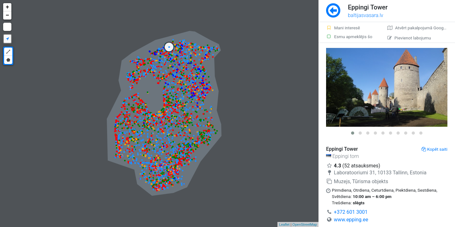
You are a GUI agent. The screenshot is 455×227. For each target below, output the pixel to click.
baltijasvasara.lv (365, 15)
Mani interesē (343, 27)
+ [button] (7, 7)
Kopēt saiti (434, 149)
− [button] (7, 15)
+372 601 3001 (351, 212)
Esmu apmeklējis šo (349, 36)
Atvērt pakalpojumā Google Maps (421, 27)
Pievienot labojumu (409, 37)
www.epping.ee (351, 220)
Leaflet (284, 224)
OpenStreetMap (304, 224)
